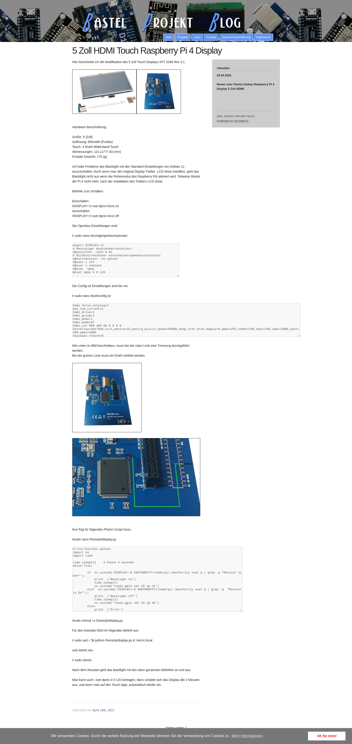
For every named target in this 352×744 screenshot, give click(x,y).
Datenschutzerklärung (236, 37)
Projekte (182, 37)
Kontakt (211, 37)
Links (197, 37)
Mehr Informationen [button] (247, 736)
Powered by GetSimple (233, 121)
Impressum (263, 37)
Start (168, 37)
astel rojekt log (158, 22)
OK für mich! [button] (327, 736)
